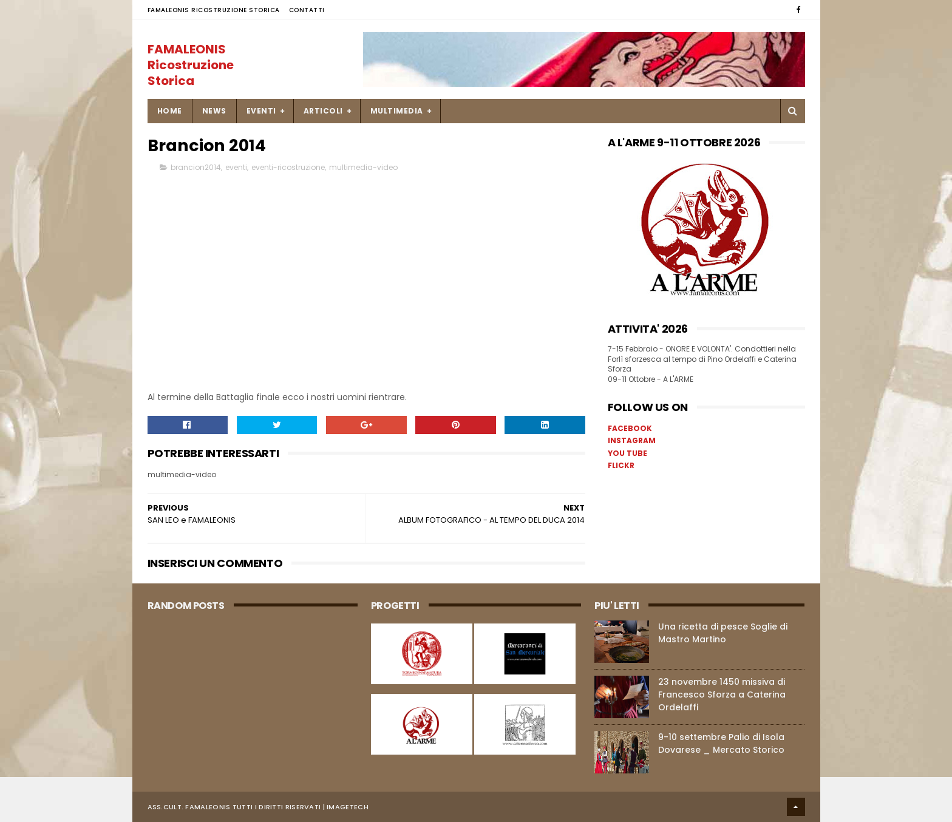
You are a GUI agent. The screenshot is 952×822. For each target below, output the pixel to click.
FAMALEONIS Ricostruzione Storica (214, 10)
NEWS (214, 111)
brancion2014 (196, 168)
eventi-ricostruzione (288, 168)
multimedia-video (363, 168)
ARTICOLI (323, 111)
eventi (236, 168)
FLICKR (621, 465)
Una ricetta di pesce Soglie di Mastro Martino (722, 632)
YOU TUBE (627, 453)
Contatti (307, 10)
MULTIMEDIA (396, 111)
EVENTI (261, 111)
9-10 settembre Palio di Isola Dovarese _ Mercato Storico (721, 743)
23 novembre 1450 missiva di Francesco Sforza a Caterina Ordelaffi (722, 694)
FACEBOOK (630, 428)
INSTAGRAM (632, 440)
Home (169, 111)
